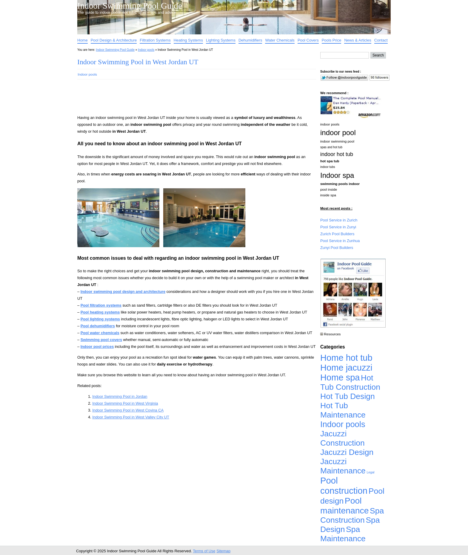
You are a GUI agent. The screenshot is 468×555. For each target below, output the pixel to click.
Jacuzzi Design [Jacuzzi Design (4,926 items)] (346, 452)
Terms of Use (204, 551)
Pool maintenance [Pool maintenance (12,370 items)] (344, 505)
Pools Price (331, 40)
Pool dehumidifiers (98, 326)
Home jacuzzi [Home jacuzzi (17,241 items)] (346, 367)
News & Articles (357, 40)
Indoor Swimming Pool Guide (129, 5)
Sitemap (223, 551)
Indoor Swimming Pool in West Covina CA (128, 410)
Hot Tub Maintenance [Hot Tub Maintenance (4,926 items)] (343, 410)
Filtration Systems (155, 40)
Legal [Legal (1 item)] (370, 472)
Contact (381, 40)
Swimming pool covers (101, 339)
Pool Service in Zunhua (340, 240)
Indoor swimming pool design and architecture (123, 291)
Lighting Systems (220, 40)
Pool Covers (308, 40)
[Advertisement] (187, 99)
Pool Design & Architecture (114, 40)
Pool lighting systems (100, 319)
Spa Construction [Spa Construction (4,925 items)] (352, 515)
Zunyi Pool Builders (336, 247)
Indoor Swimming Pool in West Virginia (125, 403)
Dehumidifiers (250, 40)
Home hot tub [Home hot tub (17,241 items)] (346, 358)
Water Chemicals (279, 40)
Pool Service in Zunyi (338, 227)
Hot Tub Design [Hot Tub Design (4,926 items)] (347, 396)
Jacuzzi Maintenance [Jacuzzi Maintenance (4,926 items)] (343, 466)
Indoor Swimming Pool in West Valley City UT (130, 417)
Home (82, 40)
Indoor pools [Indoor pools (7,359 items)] (342, 424)
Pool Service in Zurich (338, 220)
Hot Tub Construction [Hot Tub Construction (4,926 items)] (350, 382)
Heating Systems (188, 40)
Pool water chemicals (100, 333)
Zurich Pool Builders (337, 234)
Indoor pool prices (97, 346)
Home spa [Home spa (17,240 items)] (340, 377)
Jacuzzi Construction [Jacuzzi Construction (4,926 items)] (342, 438)
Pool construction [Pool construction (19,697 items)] (343, 486)
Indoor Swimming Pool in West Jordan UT (137, 62)
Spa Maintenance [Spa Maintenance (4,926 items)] (343, 534)
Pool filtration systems (101, 305)
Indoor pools (146, 49)
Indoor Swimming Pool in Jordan (119, 396)
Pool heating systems (100, 312)
